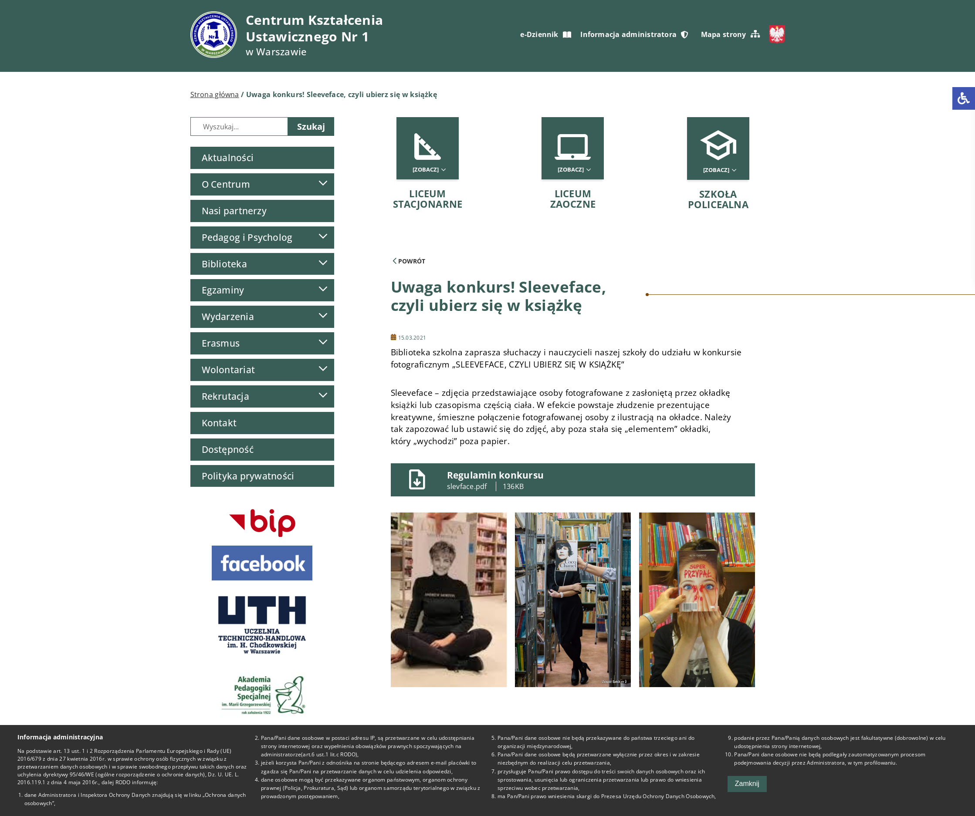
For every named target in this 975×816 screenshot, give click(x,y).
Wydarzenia (228, 316)
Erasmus (221, 343)
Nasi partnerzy (234, 211)
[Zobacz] (429, 169)
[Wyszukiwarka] (239, 126)
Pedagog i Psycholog (247, 237)
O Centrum (226, 184)
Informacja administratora (634, 34)
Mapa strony (730, 34)
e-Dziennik (545, 34)
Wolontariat (228, 370)
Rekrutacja (225, 396)
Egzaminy (223, 290)
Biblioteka (224, 264)
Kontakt (219, 423)
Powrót (409, 261)
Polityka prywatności (248, 476)
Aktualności (228, 158)
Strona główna (214, 94)
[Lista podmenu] (322, 183)
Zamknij (747, 783)
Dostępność (228, 449)
